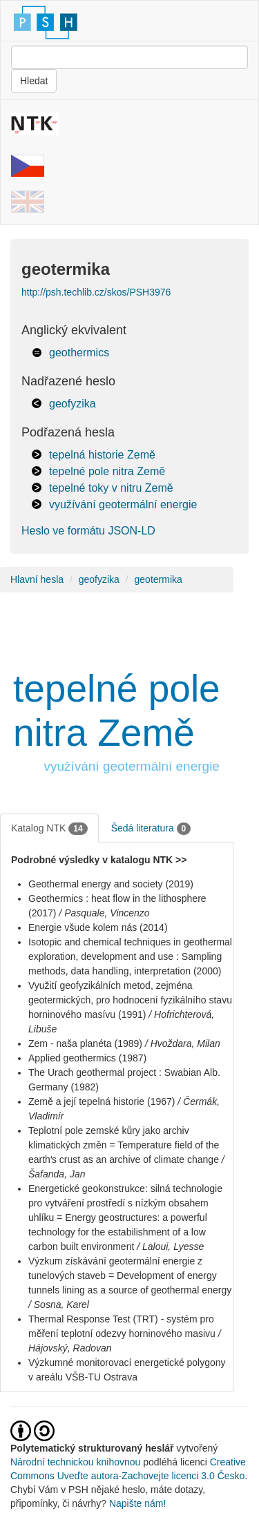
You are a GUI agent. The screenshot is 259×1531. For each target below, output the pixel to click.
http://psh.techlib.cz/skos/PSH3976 (96, 292)
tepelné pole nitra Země (107, 471)
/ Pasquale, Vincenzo (104, 912)
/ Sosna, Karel (58, 1304)
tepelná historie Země (102, 455)
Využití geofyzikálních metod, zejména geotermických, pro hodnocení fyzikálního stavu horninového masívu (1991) (130, 1000)
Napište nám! (137, 1503)
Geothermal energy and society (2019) (110, 883)
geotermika (158, 579)
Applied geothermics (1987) (87, 1057)
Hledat (34, 80)
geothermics (79, 352)
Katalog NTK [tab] (49, 828)
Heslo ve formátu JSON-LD (88, 531)
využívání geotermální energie (123, 504)
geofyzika (72, 404)
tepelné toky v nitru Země (111, 488)
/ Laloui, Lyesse (170, 1246)
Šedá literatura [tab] (151, 828)
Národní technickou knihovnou (75, 1461)
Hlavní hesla (37, 579)
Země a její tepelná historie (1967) (101, 1101)
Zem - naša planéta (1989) (85, 1043)
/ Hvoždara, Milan (182, 1043)
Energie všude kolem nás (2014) (98, 927)
